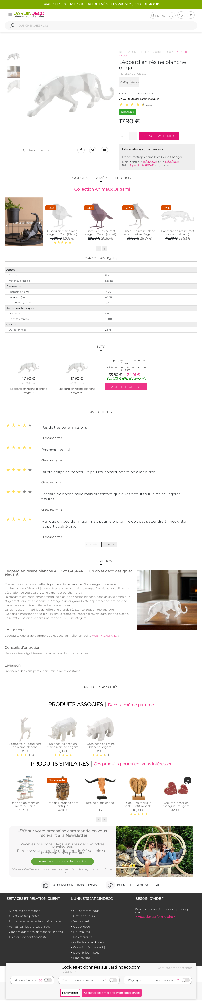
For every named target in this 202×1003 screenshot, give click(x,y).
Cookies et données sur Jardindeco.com (100, 967)
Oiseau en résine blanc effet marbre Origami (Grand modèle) (139, 235)
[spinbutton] (127, 136)
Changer (176, 157)
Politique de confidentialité (28, 939)
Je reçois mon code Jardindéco (62, 865)
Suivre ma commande (24, 913)
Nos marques (82, 939)
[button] (133, 134)
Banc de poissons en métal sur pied (25, 807)
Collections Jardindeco (89, 944)
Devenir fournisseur (87, 955)
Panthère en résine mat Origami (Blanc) (177, 233)
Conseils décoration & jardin (92, 950)
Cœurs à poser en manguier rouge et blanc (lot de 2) (176, 809)
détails (70, 971)
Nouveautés (81, 934)
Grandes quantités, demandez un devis (36, 934)
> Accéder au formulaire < (155, 919)
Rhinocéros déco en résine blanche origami (63, 747)
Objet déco (163, 51)
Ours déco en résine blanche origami (101, 747)
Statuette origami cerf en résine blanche (25, 747)
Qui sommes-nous (86, 913)
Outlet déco (81, 929)
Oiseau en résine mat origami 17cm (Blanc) (62, 233)
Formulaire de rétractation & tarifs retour (38, 924)
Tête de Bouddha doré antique (62, 807)
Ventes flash (81, 924)
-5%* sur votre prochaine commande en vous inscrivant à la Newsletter (62, 835)
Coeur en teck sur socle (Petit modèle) (138, 807)
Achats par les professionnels (29, 929)
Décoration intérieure (135, 51)
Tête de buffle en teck (100, 805)
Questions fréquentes (24, 918)
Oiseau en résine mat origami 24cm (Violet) (100, 233)
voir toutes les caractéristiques (139, 98)
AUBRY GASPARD (104, 636)
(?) (40, 980)
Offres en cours (84, 918)
